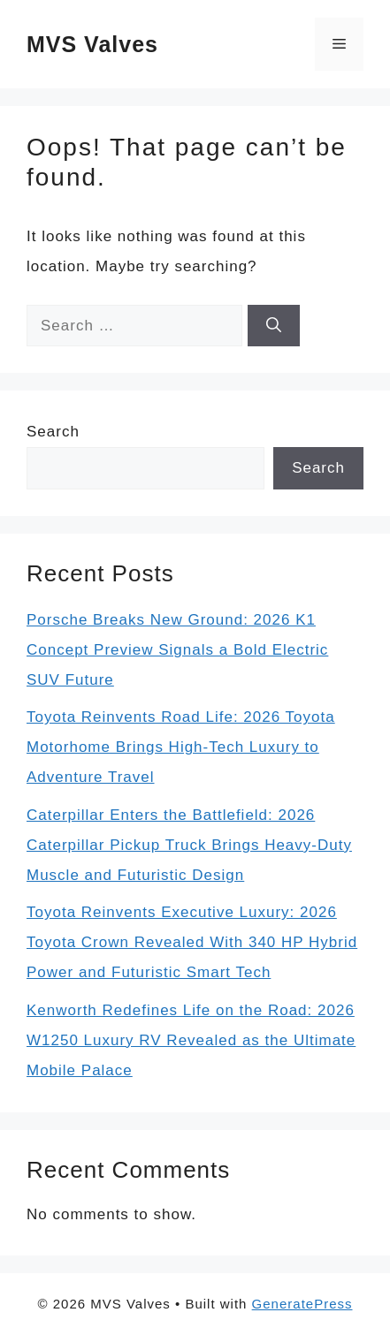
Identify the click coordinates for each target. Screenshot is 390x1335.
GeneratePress (302, 1303)
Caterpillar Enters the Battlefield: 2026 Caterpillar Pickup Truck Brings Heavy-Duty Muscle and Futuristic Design (189, 845)
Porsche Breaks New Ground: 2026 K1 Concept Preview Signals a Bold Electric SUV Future (177, 649)
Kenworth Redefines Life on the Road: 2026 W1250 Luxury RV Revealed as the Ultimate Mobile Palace (191, 1040)
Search (53, 431)
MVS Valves (92, 44)
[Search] (274, 326)
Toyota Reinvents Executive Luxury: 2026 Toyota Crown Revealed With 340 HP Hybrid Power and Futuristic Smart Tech (192, 942)
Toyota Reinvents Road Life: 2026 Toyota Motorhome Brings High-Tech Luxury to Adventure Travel (181, 747)
